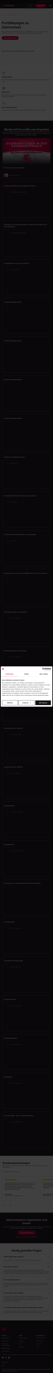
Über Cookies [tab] (44, 674)
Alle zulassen (43, 702)
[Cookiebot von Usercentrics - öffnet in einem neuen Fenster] (43, 669)
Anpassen (26, 702)
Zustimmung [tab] (9, 674)
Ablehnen (10, 702)
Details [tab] (26, 674)
